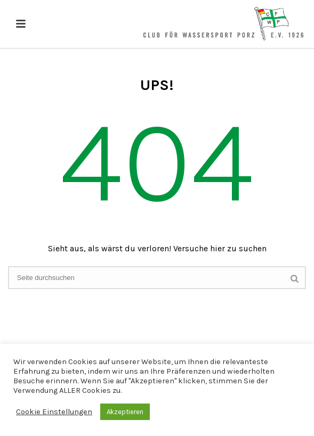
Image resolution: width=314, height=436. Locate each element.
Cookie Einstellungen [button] (54, 411)
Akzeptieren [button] (125, 412)
